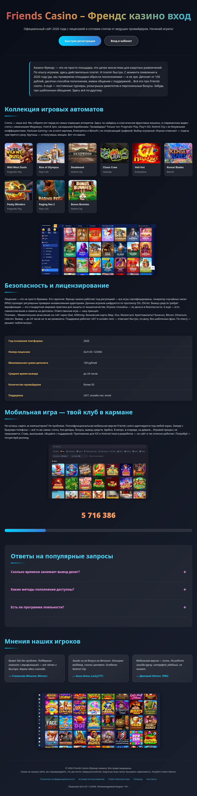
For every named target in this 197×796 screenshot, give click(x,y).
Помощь (138, 779)
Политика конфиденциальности (57, 779)
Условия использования (91, 779)
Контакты (152, 779)
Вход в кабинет (121, 41)
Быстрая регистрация (80, 41)
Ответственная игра (119, 779)
